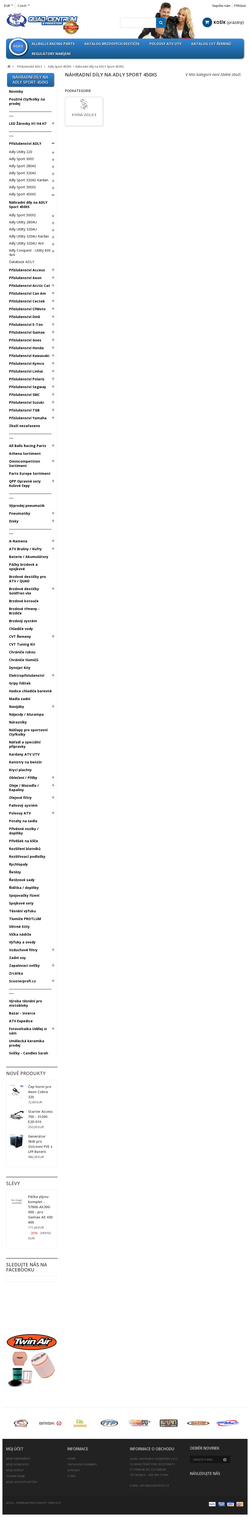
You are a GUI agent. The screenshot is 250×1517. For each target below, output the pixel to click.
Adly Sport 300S (21, 158)
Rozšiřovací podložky (27, 856)
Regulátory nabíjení (51, 53)
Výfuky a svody (22, 942)
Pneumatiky (19, 513)
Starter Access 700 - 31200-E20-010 (40, 1116)
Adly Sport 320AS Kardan (28, 180)
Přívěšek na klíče (23, 841)
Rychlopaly (18, 864)
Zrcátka (16, 973)
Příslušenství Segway (27, 386)
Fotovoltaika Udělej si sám (28, 1030)
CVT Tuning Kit (22, 644)
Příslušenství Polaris (26, 379)
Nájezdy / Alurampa (26, 714)
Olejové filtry (20, 797)
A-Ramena (18, 541)
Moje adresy (15, 1470)
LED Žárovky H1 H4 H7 (27, 123)
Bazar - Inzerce (22, 1013)
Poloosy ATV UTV (165, 43)
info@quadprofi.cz (154, 1485)
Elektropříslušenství (26, 675)
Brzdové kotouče (24, 601)
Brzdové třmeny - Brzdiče (24, 610)
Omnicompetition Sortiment (24, 463)
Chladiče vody (21, 628)
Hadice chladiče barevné (30, 691)
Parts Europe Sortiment (30, 473)
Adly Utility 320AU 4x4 (26, 243)
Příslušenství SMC (24, 394)
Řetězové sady (22, 879)
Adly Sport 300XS (22, 187)
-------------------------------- (30, 113)
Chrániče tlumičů (23, 660)
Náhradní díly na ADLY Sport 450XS (28, 204)
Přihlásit (240, 6)
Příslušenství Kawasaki (29, 355)
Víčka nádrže (20, 934)
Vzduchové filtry (23, 950)
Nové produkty (26, 1073)
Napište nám (221, 6)
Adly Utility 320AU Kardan (29, 236)
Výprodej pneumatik (27, 505)
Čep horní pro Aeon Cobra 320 (39, 1091)
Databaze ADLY (21, 261)
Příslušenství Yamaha (28, 418)
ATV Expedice (21, 1021)
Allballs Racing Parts (53, 43)
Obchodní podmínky (82, 1464)
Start (18, 46)
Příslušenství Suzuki (26, 402)
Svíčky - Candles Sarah (28, 1053)
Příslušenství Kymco (26, 363)
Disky (14, 521)
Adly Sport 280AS (22, 166)
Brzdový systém (23, 621)
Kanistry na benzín (25, 762)
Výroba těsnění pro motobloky (25, 1003)
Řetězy (15, 872)
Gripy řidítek (20, 683)
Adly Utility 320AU (23, 229)
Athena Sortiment (25, 453)
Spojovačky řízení (24, 895)
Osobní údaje (15, 1476)
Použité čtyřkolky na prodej (27, 101)
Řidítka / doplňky (24, 887)
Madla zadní (19, 698)
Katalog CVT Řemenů (211, 43)
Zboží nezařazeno (24, 425)
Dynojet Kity (20, 667)
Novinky (16, 91)
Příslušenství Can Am (27, 293)
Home (71, 1458)
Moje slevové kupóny (21, 1482)
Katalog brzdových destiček (112, 43)
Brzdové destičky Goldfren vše (24, 590)
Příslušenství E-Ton (26, 324)
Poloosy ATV (20, 813)
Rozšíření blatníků (25, 848)
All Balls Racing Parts (27, 445)
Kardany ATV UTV (24, 754)
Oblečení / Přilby (23, 777)
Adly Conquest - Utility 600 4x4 (30, 252)
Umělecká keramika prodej (26, 1043)
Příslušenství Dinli (24, 316)
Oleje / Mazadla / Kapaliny (24, 787)
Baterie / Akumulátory (28, 556)
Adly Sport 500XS (22, 215)
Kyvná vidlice (84, 114)
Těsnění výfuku (22, 911)
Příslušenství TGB (24, 410)
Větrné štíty (19, 926)
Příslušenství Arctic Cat (29, 285)
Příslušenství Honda (26, 348)
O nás (71, 1476)
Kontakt (73, 1470)
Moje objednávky (18, 1458)
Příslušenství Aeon (25, 277)
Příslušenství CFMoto (27, 309)
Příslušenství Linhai (26, 371)
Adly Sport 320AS (22, 173)
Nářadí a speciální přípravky (25, 744)
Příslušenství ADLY (25, 143)
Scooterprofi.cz (22, 981)
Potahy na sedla (23, 821)
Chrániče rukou (22, 652)
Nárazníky (18, 722)
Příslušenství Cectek (27, 301)
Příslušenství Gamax (27, 332)
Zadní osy (17, 957)
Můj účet (14, 1449)
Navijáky (16, 706)
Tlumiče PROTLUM (25, 918)
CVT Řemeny (20, 636)
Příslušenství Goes (25, 340)
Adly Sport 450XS (22, 194)
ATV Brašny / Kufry (25, 549)
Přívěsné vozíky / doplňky (24, 830)
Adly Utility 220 (20, 151)
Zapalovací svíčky (24, 965)
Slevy (13, 1183)
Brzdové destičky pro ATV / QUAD (27, 578)
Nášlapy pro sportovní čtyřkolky (28, 732)
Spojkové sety (21, 903)
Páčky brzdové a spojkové (23, 566)
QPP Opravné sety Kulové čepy (25, 483)
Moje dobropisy (17, 1464)
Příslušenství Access (27, 270)
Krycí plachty (20, 770)
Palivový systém (23, 805)
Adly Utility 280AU (23, 222)
